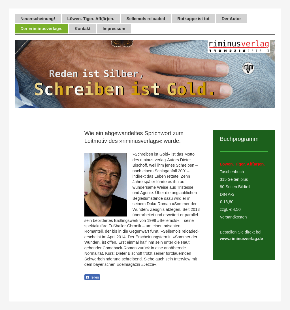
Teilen (92, 277)
